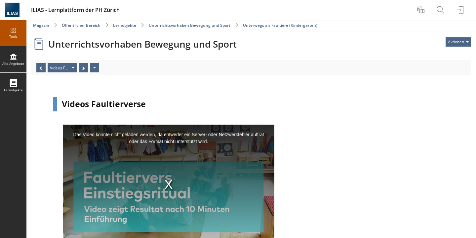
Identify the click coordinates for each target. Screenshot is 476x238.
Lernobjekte (124, 25)
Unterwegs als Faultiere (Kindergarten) (280, 25)
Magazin (41, 25)
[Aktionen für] (458, 42)
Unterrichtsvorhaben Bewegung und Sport (189, 25)
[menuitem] (421, 10)
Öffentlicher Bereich (81, 25)
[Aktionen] (94, 67)
